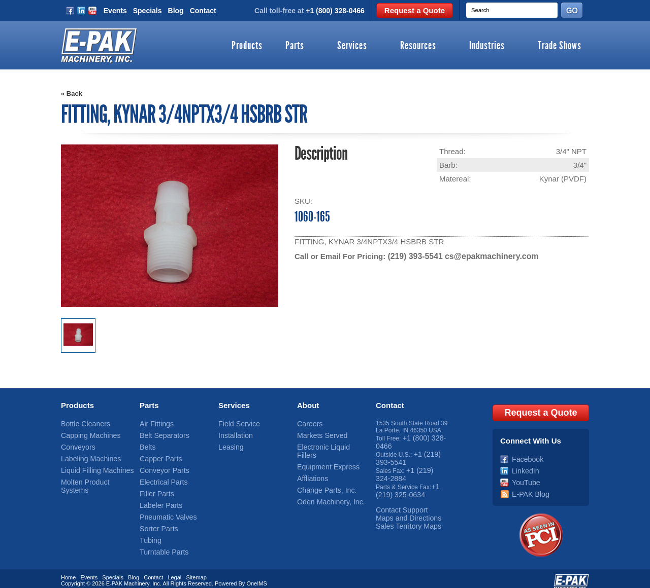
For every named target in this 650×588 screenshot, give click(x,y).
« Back (71, 93)
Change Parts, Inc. (322, 476)
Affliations (310, 465)
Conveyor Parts (161, 465)
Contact (203, 11)
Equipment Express (323, 454)
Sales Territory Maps (403, 515)
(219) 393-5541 (413, 256)
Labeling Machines (86, 454)
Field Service (235, 422)
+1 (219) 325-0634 (407, 483)
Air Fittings (154, 422)
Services (352, 46)
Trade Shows (559, 46)
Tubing (149, 529)
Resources (418, 46)
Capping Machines (86, 433)
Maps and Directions (403, 507)
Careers (308, 422)
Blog (176, 11)
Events (115, 11)
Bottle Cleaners (82, 422)
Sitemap (196, 569)
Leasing (229, 444)
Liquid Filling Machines (91, 465)
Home (68, 569)
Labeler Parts (158, 497)
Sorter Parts (156, 518)
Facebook (525, 454)
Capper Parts (158, 454)
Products (247, 46)
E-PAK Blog (527, 486)
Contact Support (398, 500)
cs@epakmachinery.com (486, 256)
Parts (294, 46)
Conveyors (75, 444)
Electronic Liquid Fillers (328, 444)
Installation (232, 433)
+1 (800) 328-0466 (335, 11)
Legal (174, 569)
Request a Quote (414, 10)
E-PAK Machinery (127, 575)
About (308, 404)
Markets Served (318, 433)
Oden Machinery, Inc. (325, 486)
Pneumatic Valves (164, 507)
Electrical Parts (160, 476)
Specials (147, 11)
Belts (146, 444)
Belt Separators (161, 433)
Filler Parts (154, 486)
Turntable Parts (160, 539)
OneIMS (256, 575)
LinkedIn (523, 465)
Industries (487, 46)
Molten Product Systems (94, 476)
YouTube (524, 476)
